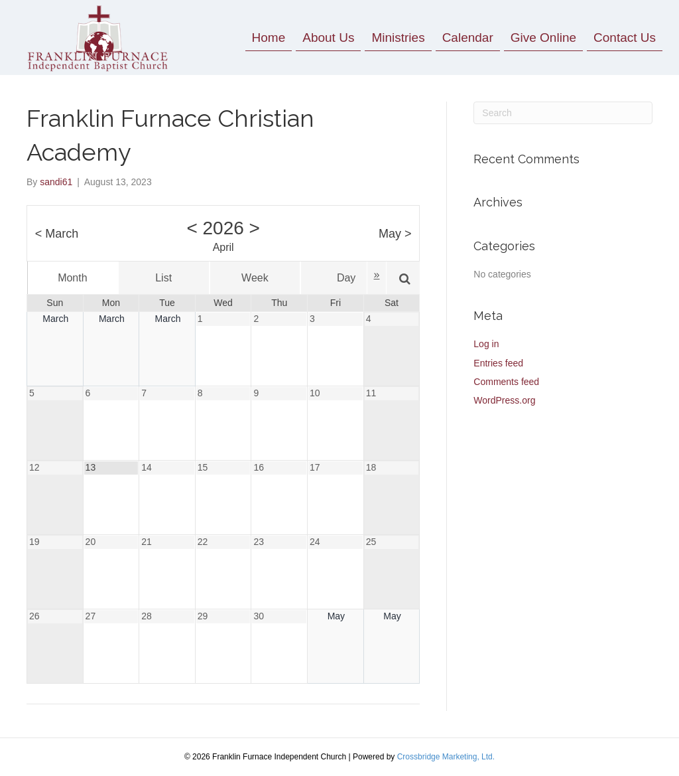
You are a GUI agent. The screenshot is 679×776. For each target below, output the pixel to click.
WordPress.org (504, 400)
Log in (486, 344)
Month (72, 277)
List (163, 277)
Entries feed (498, 363)
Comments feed (506, 381)
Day (346, 277)
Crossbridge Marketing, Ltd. (446, 756)
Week (255, 277)
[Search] (562, 113)
